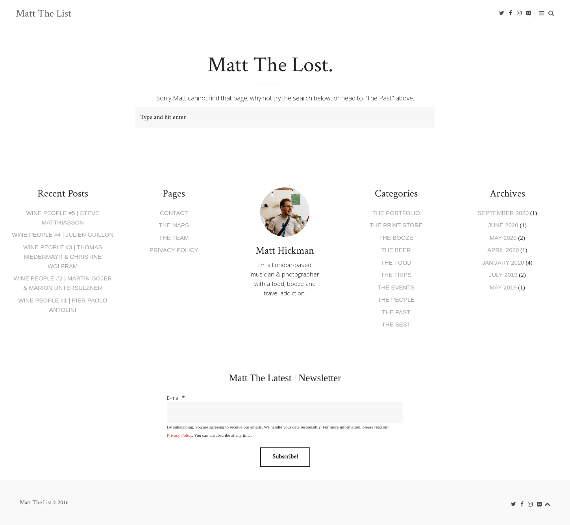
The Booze (396, 237)
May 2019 (503, 287)
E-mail (176, 397)
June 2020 (503, 225)
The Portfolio (396, 213)
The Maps (174, 225)
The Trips (396, 274)
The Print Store (396, 225)
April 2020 (503, 250)
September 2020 (503, 213)
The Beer (396, 250)
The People (396, 299)
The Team (174, 237)
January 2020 (503, 262)
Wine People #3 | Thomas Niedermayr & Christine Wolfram (62, 256)
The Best (396, 324)
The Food (396, 262)
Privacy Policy (174, 250)
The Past (396, 312)
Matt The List (43, 13)
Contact (174, 213)
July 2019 (503, 274)
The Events (396, 287)
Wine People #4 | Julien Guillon (62, 234)
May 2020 (503, 237)
